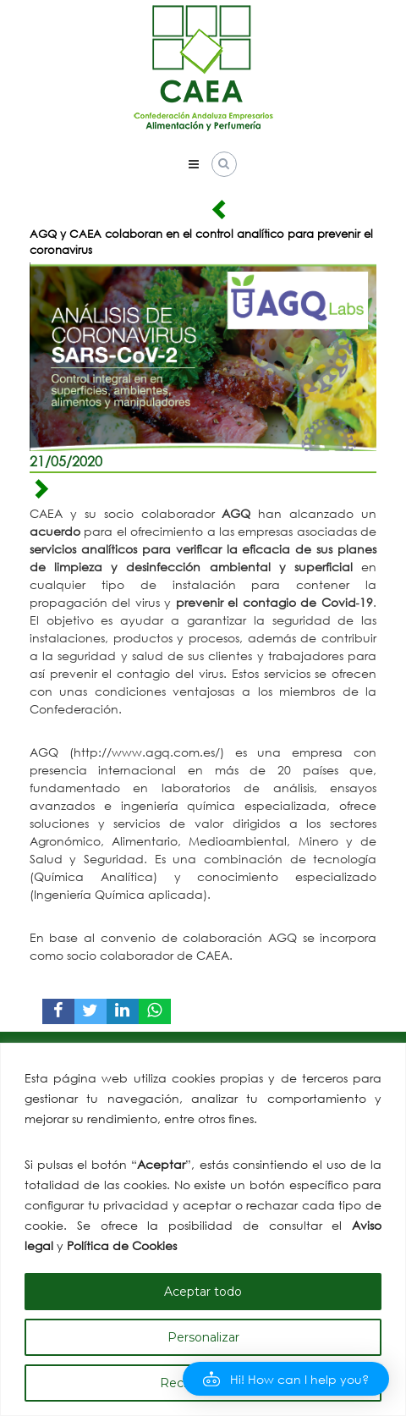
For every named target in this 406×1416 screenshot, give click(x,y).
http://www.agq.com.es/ (147, 752)
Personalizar (203, 1337)
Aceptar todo (203, 1291)
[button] (286, 1379)
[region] (203, 1229)
